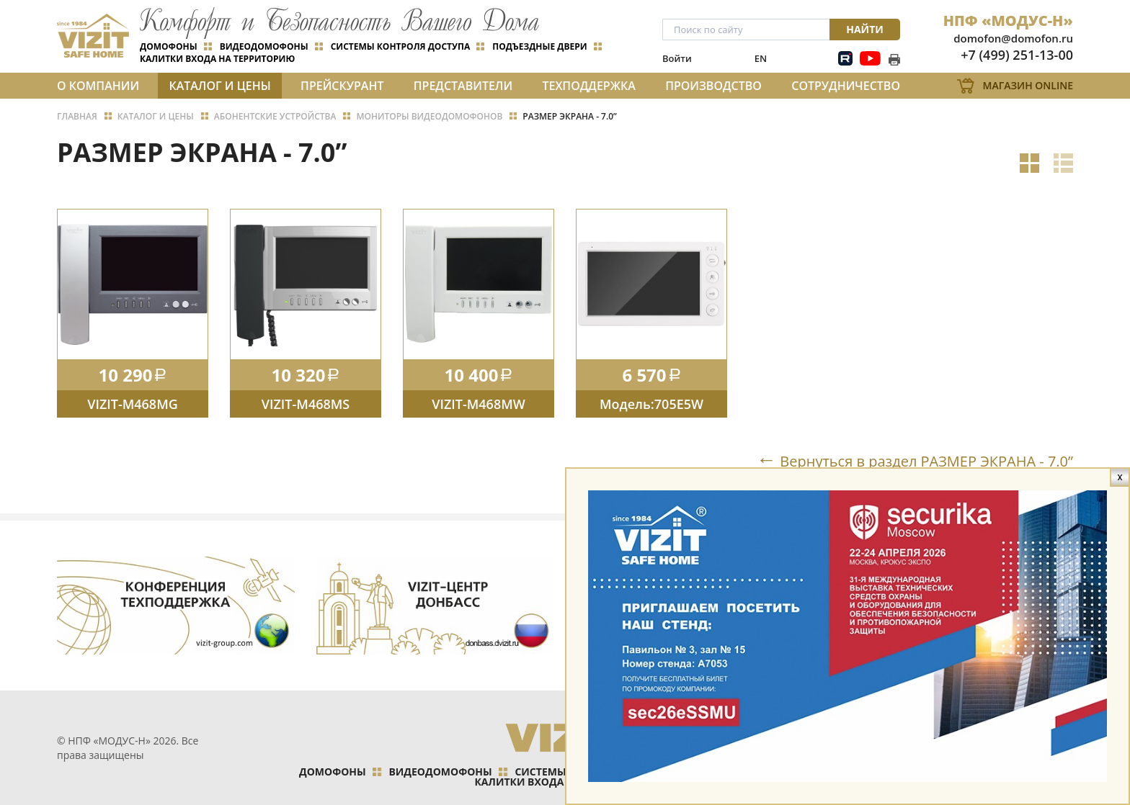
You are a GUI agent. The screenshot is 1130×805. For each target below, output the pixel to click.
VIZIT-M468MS (306, 404)
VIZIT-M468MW (478, 404)
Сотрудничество (845, 86)
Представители (463, 86)
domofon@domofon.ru (1013, 38)
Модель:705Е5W (651, 404)
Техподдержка (588, 86)
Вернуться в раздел (926, 460)
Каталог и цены (219, 86)
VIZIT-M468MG (132, 404)
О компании (98, 86)
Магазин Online (1028, 85)
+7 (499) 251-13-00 (1017, 54)
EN (761, 58)
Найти (865, 29)
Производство (713, 86)
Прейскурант (342, 86)
